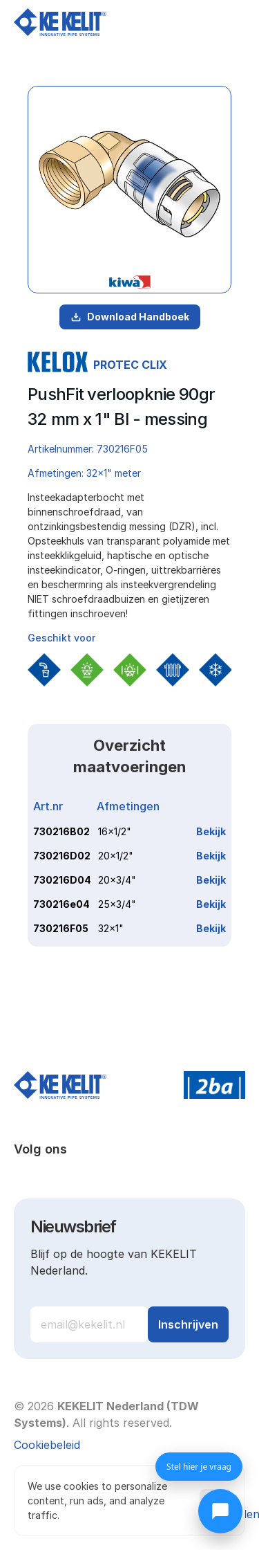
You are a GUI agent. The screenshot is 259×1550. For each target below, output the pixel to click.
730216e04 (61, 904)
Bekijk (211, 831)
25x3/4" (117, 904)
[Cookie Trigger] (47, 1444)
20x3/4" (117, 880)
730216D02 (61, 855)
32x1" (111, 928)
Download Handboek (129, 316)
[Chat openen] (220, 1511)
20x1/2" (115, 855)
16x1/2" (114, 831)
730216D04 (62, 880)
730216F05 (60, 928)
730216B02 (61, 831)
